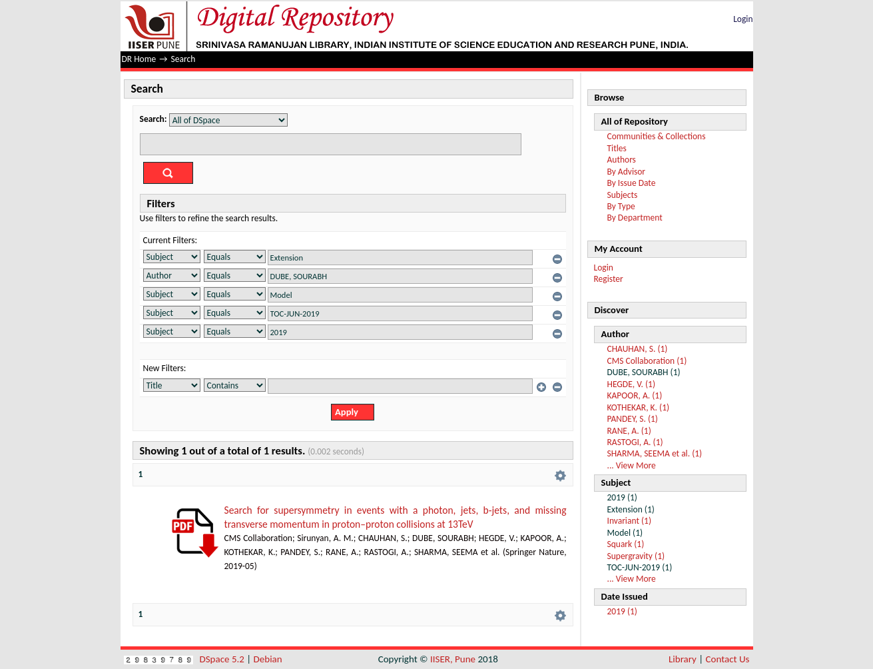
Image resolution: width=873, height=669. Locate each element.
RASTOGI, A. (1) (635, 442)
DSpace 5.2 (223, 659)
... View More (631, 465)
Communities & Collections (656, 136)
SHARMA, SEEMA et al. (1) (655, 453)
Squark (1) (626, 544)
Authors (621, 159)
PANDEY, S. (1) (632, 418)
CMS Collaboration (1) (647, 360)
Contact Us (728, 659)
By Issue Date (631, 183)
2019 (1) (622, 611)
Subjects (622, 195)
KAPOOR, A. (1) (635, 395)
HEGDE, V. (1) (631, 384)
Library (683, 659)
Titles (617, 148)
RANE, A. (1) (629, 430)
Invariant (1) (629, 520)
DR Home (139, 59)
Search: (153, 119)
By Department (635, 217)
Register (608, 279)
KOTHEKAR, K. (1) (638, 407)
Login (742, 19)
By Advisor (626, 171)
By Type (621, 206)
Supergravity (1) (636, 556)
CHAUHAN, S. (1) (637, 348)
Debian (268, 659)
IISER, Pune (452, 659)
